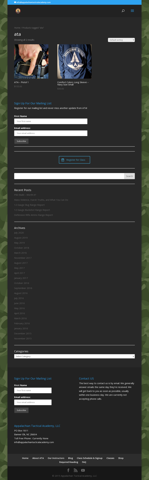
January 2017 (21, 277)
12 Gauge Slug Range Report (29, 204)
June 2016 (19, 303)
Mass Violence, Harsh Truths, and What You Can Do (41, 199)
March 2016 (20, 318)
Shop (121, 458)
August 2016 (21, 293)
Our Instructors (56, 458)
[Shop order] (121, 40)
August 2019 (21, 237)
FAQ (84, 462)
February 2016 (22, 323)
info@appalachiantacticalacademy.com (34, 442)
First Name (20, 116)
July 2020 (19, 232)
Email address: (22, 128)
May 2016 (19, 308)
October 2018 (21, 247)
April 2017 (19, 272)
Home (17, 27)
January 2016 (21, 328)
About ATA (38, 458)
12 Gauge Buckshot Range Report (32, 209)
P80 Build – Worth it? (25, 194)
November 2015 (23, 338)
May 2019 (19, 242)
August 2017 (21, 262)
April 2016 (19, 313)
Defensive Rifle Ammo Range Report (33, 214)
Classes (110, 458)
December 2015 (22, 333)
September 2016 (23, 288)
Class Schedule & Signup (89, 458)
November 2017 (23, 257)
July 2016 (19, 298)
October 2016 (21, 283)
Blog (70, 458)
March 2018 (20, 252)
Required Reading (68, 462)
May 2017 (19, 267)
